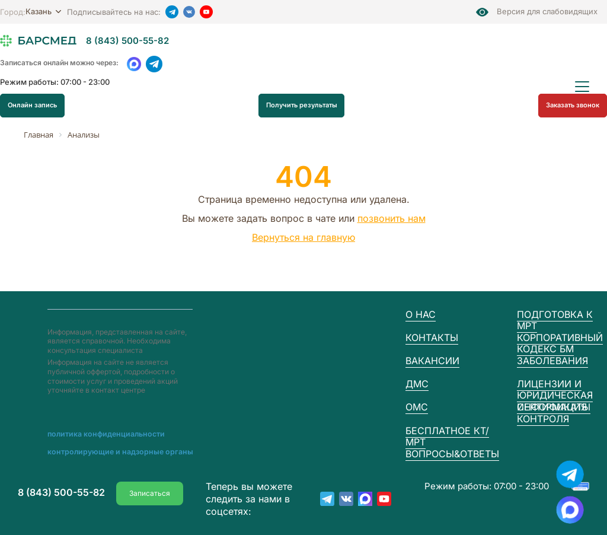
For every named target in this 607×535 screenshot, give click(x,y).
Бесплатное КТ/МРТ (447, 436)
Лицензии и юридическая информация (555, 395)
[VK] (189, 12)
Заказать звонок (572, 105)
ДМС (417, 384)
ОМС (416, 407)
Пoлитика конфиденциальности (102, 434)
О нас (420, 314)
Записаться (149, 492)
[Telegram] (171, 11)
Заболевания (552, 361)
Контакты (431, 337)
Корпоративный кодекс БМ (560, 343)
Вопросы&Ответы (452, 454)
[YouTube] (206, 11)
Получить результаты (301, 105)
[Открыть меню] (582, 86)
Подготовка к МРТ (555, 320)
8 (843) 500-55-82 (127, 41)
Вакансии (432, 361)
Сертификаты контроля (553, 412)
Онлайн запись (32, 105)
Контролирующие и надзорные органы (114, 452)
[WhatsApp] (134, 64)
